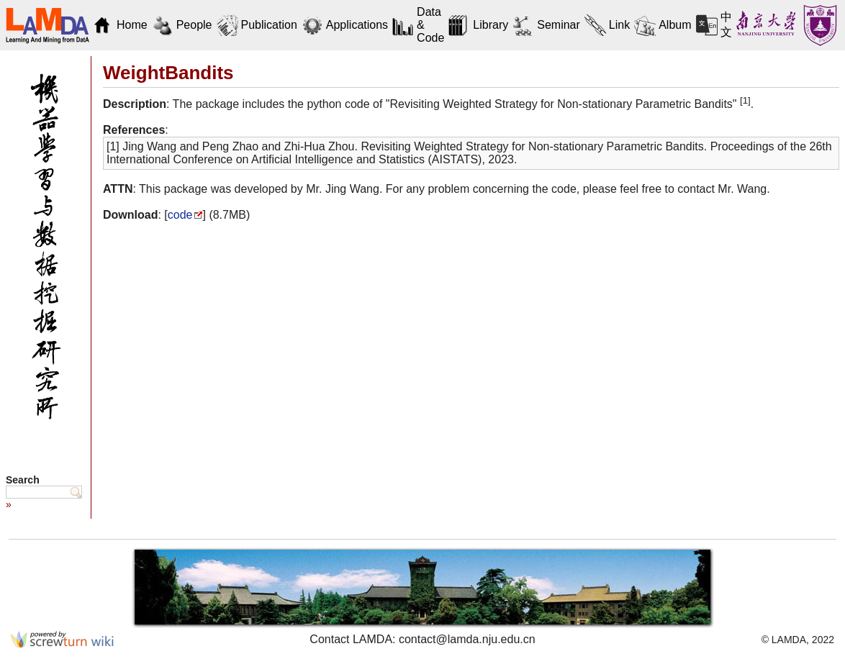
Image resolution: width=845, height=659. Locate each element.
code (180, 215)
